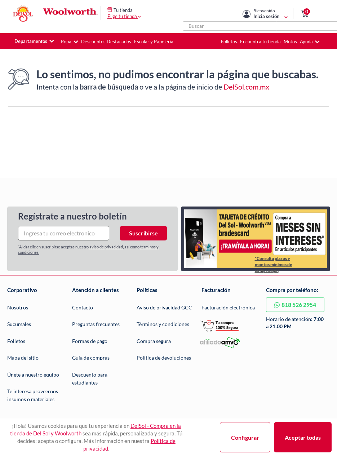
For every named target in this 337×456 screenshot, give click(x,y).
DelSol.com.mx (246, 86)
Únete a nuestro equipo (33, 375)
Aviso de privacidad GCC (164, 307)
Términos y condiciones (163, 324)
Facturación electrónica (228, 307)
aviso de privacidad (106, 246)
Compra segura (154, 341)
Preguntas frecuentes (96, 324)
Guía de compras (91, 358)
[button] (305, 14)
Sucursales (19, 324)
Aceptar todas (303, 437)
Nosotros (17, 307)
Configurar (245, 437)
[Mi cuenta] (270, 13)
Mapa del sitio (23, 358)
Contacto (82, 307)
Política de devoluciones (164, 358)
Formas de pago (89, 341)
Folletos (16, 341)
